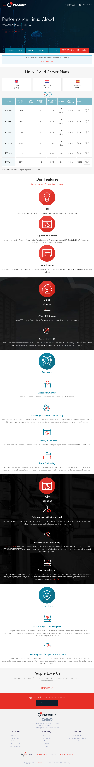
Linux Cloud (15, 738)
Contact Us (46, 738)
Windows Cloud (15, 741)
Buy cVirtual (45, 62)
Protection (54, 50)
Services (72, 5)
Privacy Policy (77, 735)
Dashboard (87, 5)
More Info (55, 579)
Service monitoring (9, 547)
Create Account (47, 703)
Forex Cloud (15, 744)
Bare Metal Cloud (15, 746)
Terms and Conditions (77, 741)
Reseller (46, 746)
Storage (20, 50)
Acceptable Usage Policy (77, 738)
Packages (10, 50)
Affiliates (46, 744)
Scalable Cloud (15, 735)
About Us (46, 735)
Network (30, 50)
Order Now (87, 110)
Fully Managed (42, 50)
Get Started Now (14, 32)
